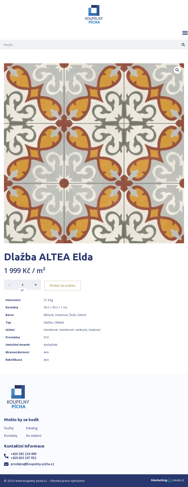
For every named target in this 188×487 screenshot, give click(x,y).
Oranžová (61, 314)
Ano (46, 352)
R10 (46, 337)
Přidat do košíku (64, 285)
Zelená (81, 314)
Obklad (59, 322)
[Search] (183, 44)
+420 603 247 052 (23, 457)
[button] (185, 33)
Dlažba (48, 322)
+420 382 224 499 (23, 453)
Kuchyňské (51, 344)
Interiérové (51, 329)
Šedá (72, 314)
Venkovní (94, 329)
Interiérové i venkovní (73, 329)
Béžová (48, 314)
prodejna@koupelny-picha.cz (32, 463)
